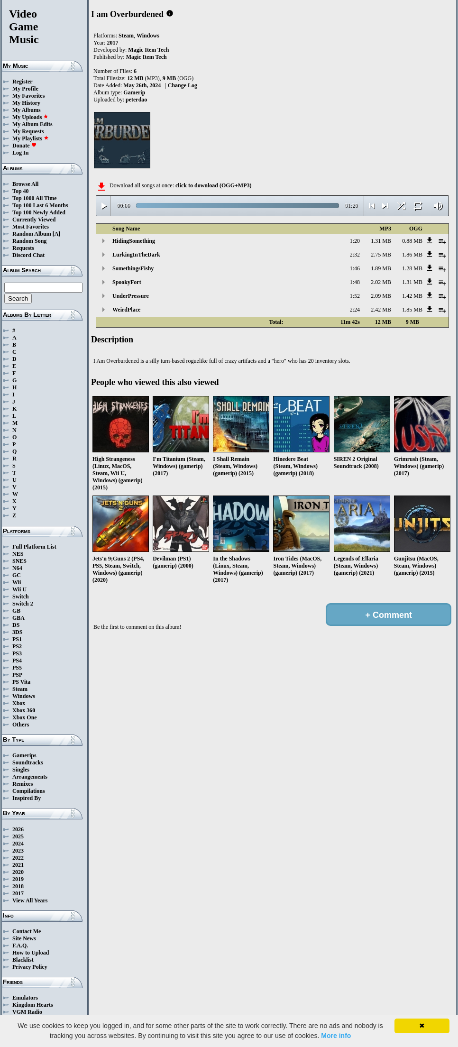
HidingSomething (133, 241)
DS (15, 625)
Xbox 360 (23, 710)
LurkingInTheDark (136, 254)
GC (16, 575)
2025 (18, 836)
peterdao (136, 99)
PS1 (17, 639)
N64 (17, 568)
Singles (20, 769)
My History (26, 103)
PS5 (17, 667)
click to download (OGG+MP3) (213, 185)
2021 (18, 865)
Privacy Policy (29, 967)
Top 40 (20, 191)
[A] (57, 233)
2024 (18, 843)
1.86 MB (412, 254)
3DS (17, 632)
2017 (18, 893)
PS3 (17, 653)
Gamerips (24, 755)
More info (336, 1035)
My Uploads (30, 117)
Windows (23, 696)
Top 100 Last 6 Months (40, 205)
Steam (19, 689)
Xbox (18, 703)
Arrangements (29, 776)
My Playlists (30, 138)
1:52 (355, 296)
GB (16, 610)
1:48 (355, 282)
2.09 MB (381, 296)
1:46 (355, 268)
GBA (18, 618)
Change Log (182, 85)
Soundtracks (27, 762)
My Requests (28, 131)
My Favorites (28, 95)
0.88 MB (412, 241)
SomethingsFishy (133, 268)
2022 (18, 857)
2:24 (355, 309)
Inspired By (26, 798)
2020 (18, 872)
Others (20, 724)
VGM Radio (27, 1012)
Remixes (22, 784)
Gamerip (134, 92)
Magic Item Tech (148, 49)
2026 (18, 829)
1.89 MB (381, 268)
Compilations (28, 791)
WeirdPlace (126, 309)
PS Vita (21, 682)
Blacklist (23, 959)
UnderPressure (130, 296)
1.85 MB (412, 309)
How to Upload (30, 952)
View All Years (29, 900)
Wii (16, 582)
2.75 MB (381, 254)
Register (22, 81)
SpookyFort (126, 282)
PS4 (17, 660)
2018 (18, 886)
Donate (24, 145)
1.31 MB (381, 241)
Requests (23, 248)
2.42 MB (381, 309)
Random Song (29, 241)
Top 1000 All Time (34, 198)
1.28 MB (412, 268)
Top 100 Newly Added (38, 212)
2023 (18, 850)
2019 (18, 879)
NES (17, 554)
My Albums (26, 110)
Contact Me (26, 931)
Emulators (25, 997)
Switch (20, 596)
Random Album (31, 233)
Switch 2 (22, 603)
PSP (17, 674)
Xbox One (24, 717)
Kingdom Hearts (32, 1004)
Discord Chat (28, 255)
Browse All (25, 184)
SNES (19, 561)
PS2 (17, 646)
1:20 (355, 241)
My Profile (25, 88)
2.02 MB (381, 282)
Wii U (19, 589)
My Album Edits (32, 124)
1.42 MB (412, 296)
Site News (24, 938)
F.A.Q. (20, 945)
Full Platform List (34, 546)
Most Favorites (30, 226)
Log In (20, 152)
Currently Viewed (33, 219)
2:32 (355, 254)
